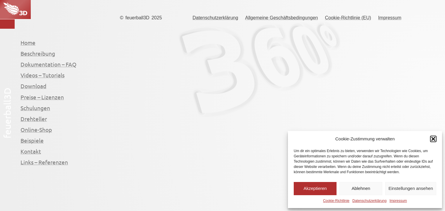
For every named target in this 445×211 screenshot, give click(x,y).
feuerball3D (137, 17)
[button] (433, 139)
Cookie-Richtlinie (336, 201)
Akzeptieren (315, 188)
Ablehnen (360, 188)
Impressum (398, 201)
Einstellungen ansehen (410, 188)
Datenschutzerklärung (369, 201)
